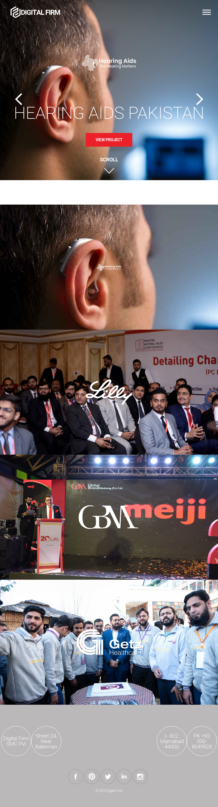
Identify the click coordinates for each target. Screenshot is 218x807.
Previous (18, 99)
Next (199, 99)
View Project (109, 140)
